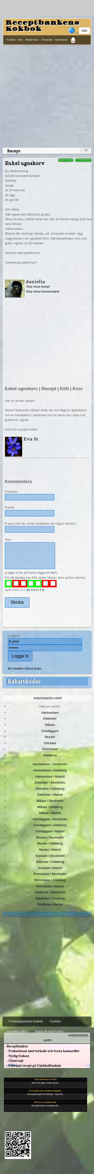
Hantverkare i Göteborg (50, 770)
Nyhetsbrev (61, 39)
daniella (35, 281)
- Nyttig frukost (16, 1056)
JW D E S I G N (35, 590)
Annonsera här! (47, 698)
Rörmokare (50, 749)
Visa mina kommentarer (43, 291)
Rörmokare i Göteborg (50, 880)
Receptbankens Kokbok (42, 26)
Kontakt (11, 39)
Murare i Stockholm (50, 837)
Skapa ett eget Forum (49, 1031)
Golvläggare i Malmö (50, 831)
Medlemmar (32, 39)
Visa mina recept (37, 286)
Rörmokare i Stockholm (50, 874)
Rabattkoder (24, 681)
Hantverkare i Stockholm (49, 764)
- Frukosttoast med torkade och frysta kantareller (41, 1051)
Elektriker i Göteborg (49, 789)
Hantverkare (50, 712)
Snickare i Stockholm (50, 856)
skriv (20, 39)
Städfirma (50, 755)
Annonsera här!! (66, 1038)
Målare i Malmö (50, 813)
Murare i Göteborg (50, 843)
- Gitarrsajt (13, 1061)
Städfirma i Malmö (50, 904)
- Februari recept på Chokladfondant (32, 1065)
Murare (50, 737)
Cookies (55, 1021)
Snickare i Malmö (50, 868)
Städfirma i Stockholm (49, 892)
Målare (50, 725)
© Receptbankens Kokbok (26, 1021)
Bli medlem (16, 668)
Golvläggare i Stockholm (50, 819)
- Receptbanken (16, 1046)
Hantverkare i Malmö (50, 776)
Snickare (50, 743)
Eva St (30, 439)
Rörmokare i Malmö (50, 886)
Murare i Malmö (50, 849)
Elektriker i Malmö (50, 794)
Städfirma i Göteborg (50, 898)
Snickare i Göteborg (50, 862)
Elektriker (50, 718)
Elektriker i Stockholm (50, 782)
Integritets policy (17, 1031)
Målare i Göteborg (50, 807)
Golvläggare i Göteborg (49, 825)
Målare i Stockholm (49, 801)
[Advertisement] (46, 95)
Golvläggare (50, 731)
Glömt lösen (33, 668)
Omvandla (46, 39)
